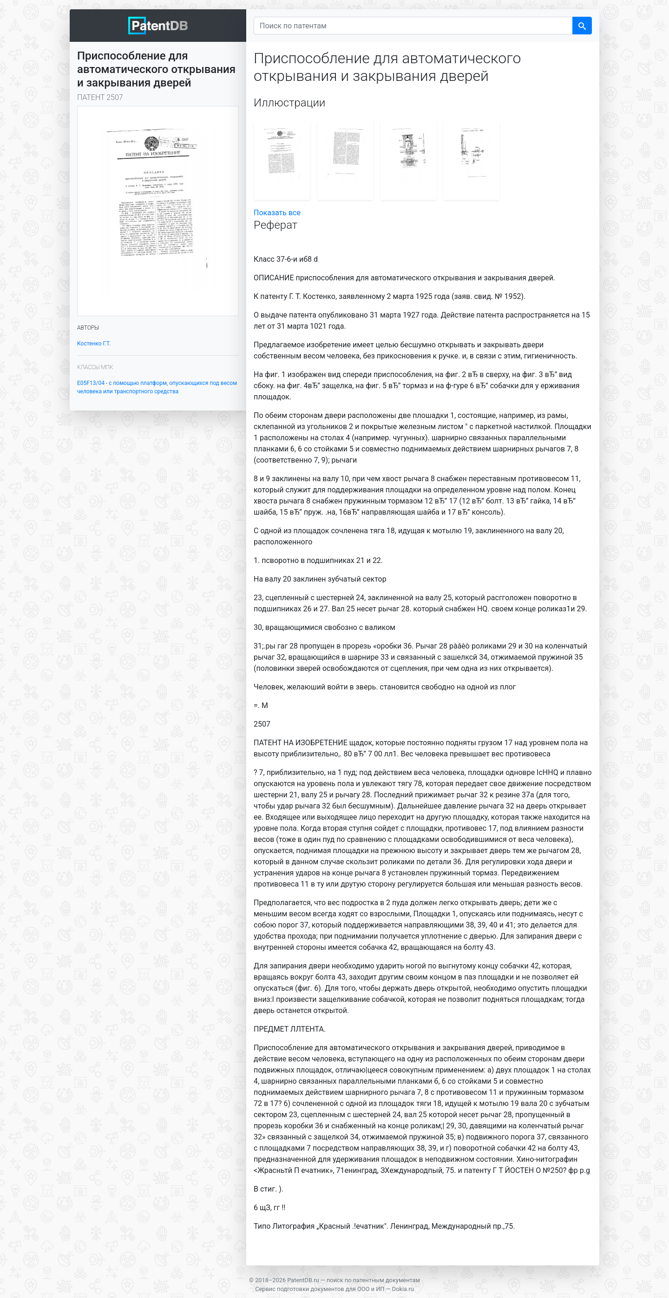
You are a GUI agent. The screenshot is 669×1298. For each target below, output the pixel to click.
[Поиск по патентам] (413, 25)
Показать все (277, 212)
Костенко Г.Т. (94, 343)
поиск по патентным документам (373, 1280)
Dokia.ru (403, 1288)
